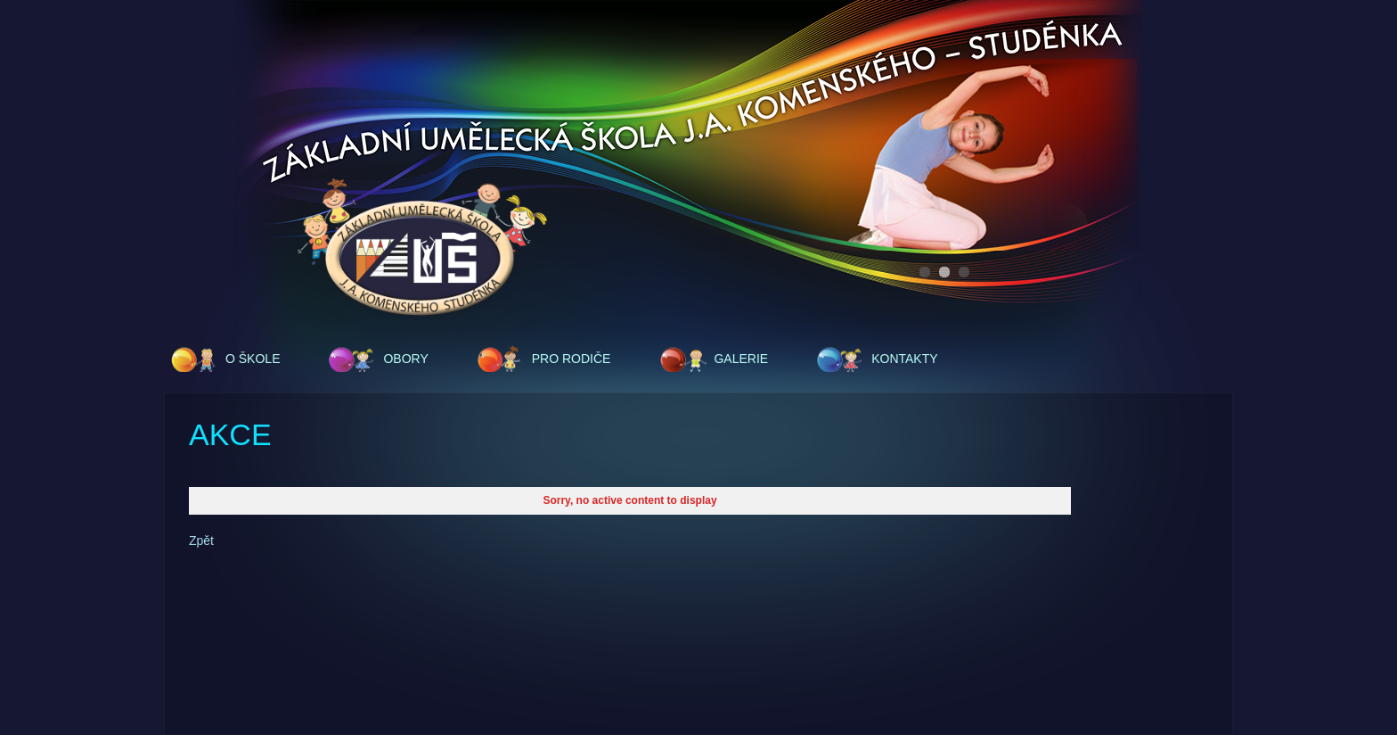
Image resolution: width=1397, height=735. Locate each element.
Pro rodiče (571, 358)
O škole (252, 358)
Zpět (201, 540)
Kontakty (904, 358)
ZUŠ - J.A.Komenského (422, 248)
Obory (405, 358)
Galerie (741, 358)
